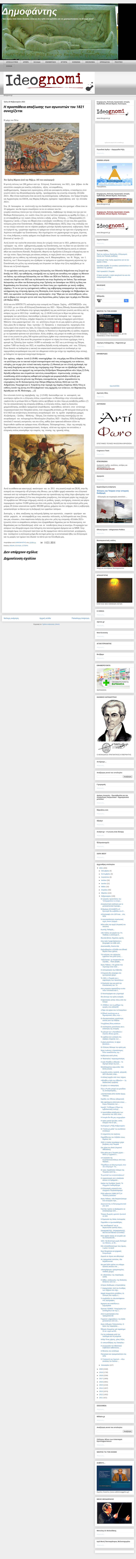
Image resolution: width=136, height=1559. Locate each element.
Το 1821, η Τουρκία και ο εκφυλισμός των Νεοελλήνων (112, 979)
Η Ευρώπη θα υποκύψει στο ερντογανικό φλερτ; (111, 974)
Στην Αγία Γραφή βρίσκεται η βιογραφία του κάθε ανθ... (111, 942)
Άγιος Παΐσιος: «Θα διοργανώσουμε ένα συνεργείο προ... (114, 1200)
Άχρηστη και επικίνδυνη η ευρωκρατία (110, 1304)
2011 (101, 1398)
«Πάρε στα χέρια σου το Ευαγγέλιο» (114, 1010)
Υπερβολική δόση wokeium (110, 1024)
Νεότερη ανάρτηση (11, 618)
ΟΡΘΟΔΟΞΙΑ (105, 62)
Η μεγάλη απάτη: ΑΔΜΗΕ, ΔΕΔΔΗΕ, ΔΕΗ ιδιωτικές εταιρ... (114, 1073)
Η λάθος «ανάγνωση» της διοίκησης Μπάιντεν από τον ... (114, 1281)
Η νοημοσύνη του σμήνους (110, 1134)
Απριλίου (104, 890)
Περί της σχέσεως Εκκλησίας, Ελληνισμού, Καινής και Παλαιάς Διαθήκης (112, 255)
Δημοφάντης (29, 11)
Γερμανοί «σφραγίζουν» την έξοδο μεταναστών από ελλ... (113, 1320)
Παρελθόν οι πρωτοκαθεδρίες (111, 1222)
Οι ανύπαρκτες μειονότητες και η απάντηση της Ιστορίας (112, 1028)
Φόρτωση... (101, 153)
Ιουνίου (104, 883)
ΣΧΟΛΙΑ (9, 66)
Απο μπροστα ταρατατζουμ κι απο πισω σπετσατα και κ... (113, 989)
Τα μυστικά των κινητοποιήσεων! (112, 1175)
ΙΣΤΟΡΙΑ (64, 62)
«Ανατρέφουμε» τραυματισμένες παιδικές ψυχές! (112, 1271)
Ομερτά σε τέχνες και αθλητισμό (112, 1256)
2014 (101, 1388)
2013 (101, 1391)
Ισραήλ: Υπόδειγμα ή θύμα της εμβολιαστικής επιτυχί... (112, 1108)
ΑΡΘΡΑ (26, 62)
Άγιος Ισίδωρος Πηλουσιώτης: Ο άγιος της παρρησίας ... (112, 1325)
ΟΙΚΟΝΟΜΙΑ (90, 62)
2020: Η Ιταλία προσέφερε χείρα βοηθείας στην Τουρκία (112, 1143)
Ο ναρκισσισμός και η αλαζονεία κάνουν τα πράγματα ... (112, 1179)
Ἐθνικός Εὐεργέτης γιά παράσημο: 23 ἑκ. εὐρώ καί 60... (113, 1330)
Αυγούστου (105, 877)
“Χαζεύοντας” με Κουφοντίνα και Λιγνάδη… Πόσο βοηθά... (112, 961)
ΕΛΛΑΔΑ (37, 62)
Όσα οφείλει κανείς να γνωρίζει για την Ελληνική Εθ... (113, 1237)
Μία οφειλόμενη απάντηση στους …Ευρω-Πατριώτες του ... (113, 1103)
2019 (101, 1372)
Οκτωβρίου (105, 871)
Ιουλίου (104, 880)
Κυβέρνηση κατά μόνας (109, 1055)
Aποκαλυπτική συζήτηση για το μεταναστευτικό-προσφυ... (112, 905)
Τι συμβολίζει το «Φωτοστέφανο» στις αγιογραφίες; (112, 1299)
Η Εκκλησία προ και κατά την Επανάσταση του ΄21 (111, 984)
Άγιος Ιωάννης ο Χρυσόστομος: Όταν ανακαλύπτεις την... (112, 1051)
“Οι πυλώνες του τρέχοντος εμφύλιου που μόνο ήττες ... (111, 955)
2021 (101, 868)
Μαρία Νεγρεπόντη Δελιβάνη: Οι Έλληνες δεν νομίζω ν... (112, 1294)
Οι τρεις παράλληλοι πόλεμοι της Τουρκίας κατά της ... (112, 1171)
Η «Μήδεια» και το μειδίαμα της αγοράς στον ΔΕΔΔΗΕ (112, 1006)
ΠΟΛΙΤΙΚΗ (119, 62)
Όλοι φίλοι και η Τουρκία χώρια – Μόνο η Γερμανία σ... (112, 1154)
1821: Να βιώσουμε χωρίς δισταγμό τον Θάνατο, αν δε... (113, 1242)
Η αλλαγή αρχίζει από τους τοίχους (113, 1077)
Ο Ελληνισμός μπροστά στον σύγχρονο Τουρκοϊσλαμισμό (112, 1189)
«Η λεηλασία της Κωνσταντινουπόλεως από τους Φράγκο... (113, 1160)
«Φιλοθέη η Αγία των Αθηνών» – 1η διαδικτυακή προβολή (113, 1081)
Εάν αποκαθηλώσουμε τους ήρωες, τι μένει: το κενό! (113, 1247)
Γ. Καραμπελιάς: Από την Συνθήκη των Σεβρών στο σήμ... (113, 1289)
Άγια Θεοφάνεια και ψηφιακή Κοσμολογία (111, 1252)
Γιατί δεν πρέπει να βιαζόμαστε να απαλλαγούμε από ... (113, 1210)
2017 (101, 1379)
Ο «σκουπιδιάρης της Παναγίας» (112, 1343)
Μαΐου (103, 887)
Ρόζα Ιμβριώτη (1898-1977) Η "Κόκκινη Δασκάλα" (111, 1194)
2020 (101, 1369)
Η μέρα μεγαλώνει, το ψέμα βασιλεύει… (110, 1043)
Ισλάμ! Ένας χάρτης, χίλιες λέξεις (112, 1339)
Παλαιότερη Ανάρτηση (80, 618)
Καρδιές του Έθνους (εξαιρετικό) (112, 1099)
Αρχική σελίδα (45, 618)
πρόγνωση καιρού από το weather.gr (114, 142)
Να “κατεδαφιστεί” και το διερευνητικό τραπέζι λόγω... (112, 1226)
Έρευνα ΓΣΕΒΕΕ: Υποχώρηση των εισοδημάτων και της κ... (113, 1310)
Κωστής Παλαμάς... (108, 930)
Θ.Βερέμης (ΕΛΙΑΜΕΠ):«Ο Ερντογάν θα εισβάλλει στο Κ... (113, 910)
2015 (101, 1385)
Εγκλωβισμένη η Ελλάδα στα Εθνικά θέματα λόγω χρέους (114, 950)
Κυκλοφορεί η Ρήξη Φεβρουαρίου (113, 1126)
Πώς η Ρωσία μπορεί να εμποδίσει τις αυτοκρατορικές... (113, 1090)
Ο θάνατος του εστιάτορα (110, 1351)
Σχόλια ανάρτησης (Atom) (51, 624)
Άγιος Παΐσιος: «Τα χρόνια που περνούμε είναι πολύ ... (112, 966)
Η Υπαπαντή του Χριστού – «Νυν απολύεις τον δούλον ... (113, 1360)
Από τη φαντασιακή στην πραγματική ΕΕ (110, 1315)
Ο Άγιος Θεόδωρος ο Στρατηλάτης (113, 1285)
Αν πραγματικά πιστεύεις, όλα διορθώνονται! (111, 1260)
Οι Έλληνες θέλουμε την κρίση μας (113, 1047)
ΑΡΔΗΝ (12, 545)
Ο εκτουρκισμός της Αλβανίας (111, 970)
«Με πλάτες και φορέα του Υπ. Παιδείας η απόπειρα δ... (112, 934)
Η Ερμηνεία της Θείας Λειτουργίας (113, 1219)
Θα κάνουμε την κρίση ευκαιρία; (112, 997)
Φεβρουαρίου (106, 896)
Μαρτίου (104, 893)
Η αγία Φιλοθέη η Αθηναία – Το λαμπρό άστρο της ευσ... (112, 1063)
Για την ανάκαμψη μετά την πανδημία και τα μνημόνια (111, 1335)
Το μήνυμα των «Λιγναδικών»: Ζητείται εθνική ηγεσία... (111, 1033)
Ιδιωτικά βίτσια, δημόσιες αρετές (112, 938)
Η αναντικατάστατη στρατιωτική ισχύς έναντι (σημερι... (112, 920)
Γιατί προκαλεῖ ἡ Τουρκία (105, 271)
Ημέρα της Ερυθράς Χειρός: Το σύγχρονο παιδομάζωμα (112, 1184)
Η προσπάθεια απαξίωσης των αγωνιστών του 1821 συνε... (112, 1113)
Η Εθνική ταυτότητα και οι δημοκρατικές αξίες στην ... (111, 1014)
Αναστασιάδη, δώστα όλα (110, 946)
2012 (101, 1394)
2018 (101, 1375)
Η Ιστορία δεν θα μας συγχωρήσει (113, 1117)
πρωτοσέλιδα (114, 386)
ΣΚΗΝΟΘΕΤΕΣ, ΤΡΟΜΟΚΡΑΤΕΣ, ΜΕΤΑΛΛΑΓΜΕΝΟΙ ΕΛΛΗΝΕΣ (113, 1232)
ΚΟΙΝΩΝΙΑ (76, 62)
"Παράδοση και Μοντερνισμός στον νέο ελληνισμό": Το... (113, 1166)
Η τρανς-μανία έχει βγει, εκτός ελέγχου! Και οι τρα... (111, 1122)
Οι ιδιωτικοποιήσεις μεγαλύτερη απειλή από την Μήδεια (112, 1019)
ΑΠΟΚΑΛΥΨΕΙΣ (12, 62)
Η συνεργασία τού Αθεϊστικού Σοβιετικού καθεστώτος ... (111, 1347)
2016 (101, 1382)
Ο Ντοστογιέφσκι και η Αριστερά (112, 994)
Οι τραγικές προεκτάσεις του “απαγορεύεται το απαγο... (111, 900)
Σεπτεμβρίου (106, 874)
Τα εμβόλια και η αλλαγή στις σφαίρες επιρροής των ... (111, 1038)
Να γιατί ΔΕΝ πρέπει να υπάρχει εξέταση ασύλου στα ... (112, 1265)
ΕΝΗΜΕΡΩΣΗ (50, 62)
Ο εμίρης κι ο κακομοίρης (110, 1085)
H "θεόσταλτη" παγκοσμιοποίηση (112, 1059)
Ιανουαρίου (105, 1365)
